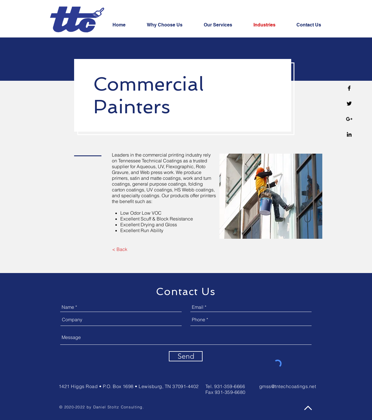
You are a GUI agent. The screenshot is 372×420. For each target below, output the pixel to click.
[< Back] (119, 249)
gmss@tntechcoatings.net (287, 386)
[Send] (186, 356)
